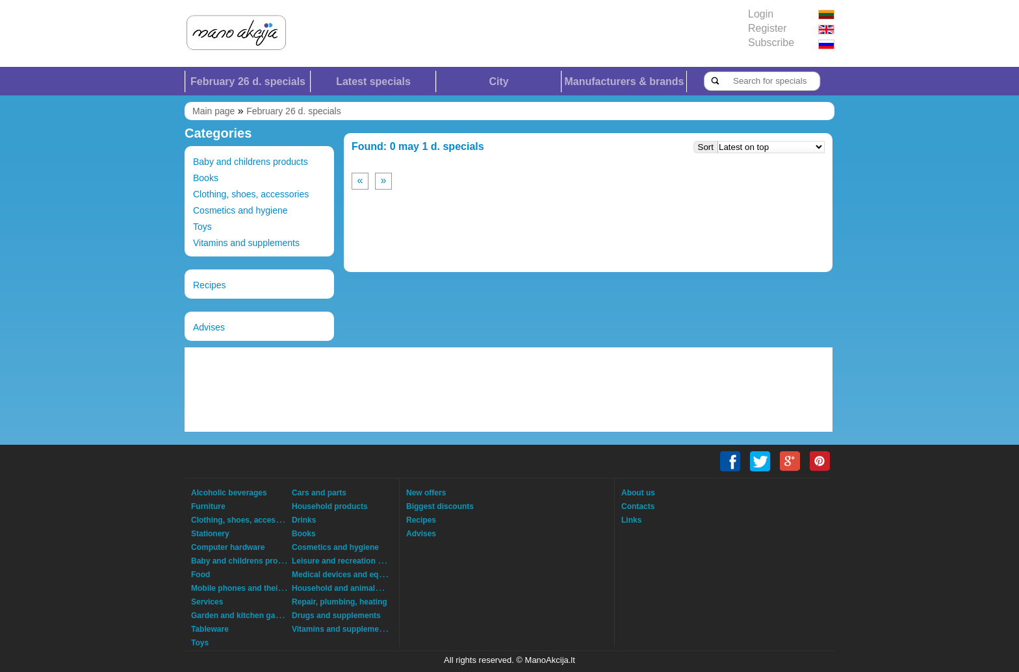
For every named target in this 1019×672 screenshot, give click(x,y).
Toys (202, 226)
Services (207, 601)
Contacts (637, 506)
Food (200, 574)
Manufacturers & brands (624, 81)
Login (760, 13)
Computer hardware (227, 547)
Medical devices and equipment (350, 574)
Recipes (209, 285)
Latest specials (373, 81)
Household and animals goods (348, 588)
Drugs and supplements (336, 615)
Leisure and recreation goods (346, 561)
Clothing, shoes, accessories (251, 194)
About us (638, 492)
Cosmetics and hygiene (240, 210)
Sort (706, 147)
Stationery (210, 533)
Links (631, 520)
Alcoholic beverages (229, 492)
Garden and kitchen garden (241, 615)
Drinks (304, 520)
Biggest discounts (440, 506)
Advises (209, 327)
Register (767, 28)
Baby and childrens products (250, 161)
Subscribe (771, 42)
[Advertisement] (508, 389)
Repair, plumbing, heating (339, 601)
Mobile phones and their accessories (259, 588)
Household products (330, 506)
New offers (426, 492)
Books (205, 178)
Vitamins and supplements (246, 243)
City (498, 81)
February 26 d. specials (247, 81)
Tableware (210, 629)
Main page (213, 111)
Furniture (208, 506)
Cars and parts (319, 492)
